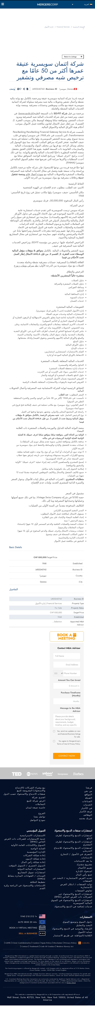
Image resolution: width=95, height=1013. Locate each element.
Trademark (34, 946)
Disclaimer (58, 943)
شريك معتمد (85, 818)
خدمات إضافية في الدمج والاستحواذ (73, 906)
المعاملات (40, 804)
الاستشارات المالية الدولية (31, 869)
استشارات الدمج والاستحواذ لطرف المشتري (74, 843)
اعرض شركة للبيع (36, 800)
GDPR (8, 943)
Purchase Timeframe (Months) (70, 694)
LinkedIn (84, 943)
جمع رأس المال (84, 874)
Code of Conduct (47, 946)
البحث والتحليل (84, 925)
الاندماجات (86, 857)
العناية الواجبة (38, 848)
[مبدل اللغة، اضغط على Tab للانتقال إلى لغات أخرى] (82, 4)
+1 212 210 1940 (28, 916)
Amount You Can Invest (69, 680)
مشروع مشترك (84, 864)
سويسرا (62, 89)
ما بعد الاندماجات (83, 861)
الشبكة (88, 798)
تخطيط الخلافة (37, 882)
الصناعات (87, 801)
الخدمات (87, 804)
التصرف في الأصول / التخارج (76, 854)
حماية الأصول (85, 932)
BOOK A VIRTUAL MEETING (23, 927)
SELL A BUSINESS (28, 933)
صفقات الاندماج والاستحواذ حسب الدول (24, 794)
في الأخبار (86, 808)
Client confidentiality (21, 943)
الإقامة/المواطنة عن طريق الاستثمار (72, 935)
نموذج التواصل (37, 820)
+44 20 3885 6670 (27, 922)
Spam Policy (46, 943)
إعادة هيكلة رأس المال (33, 862)
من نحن (88, 791)
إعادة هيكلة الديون (35, 858)
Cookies (36, 943)
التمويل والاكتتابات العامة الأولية (28, 845)
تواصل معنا (39, 816)
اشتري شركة (38, 797)
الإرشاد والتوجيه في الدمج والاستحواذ (72, 928)
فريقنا (89, 787)
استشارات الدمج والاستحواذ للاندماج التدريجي (73, 849)
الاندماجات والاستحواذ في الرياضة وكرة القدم (24, 887)
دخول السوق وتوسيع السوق (77, 921)
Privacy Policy (70, 943)
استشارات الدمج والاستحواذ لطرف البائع (74, 837)
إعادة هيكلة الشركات (34, 855)
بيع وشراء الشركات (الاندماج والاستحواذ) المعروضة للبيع (30, 789)
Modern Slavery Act (65, 946)
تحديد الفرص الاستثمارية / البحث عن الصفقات (72, 879)
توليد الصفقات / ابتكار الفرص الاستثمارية (76, 886)
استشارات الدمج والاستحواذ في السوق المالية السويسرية (71, 902)
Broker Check (71, 983)
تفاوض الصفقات (83, 890)
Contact (24, 946)
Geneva (70, 89)
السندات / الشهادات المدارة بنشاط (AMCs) (26, 877)
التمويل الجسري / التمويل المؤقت (27, 865)
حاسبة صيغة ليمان (35, 807)
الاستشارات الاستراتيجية (32, 835)
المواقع (88, 794)
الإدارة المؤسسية (36, 852)
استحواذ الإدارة (84, 871)
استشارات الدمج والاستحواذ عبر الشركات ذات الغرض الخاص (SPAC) (73, 895)
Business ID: (51, 89)
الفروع (41, 813)
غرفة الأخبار (85, 811)
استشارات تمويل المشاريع (31, 872)
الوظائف (87, 815)
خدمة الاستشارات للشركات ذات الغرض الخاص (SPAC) (24, 840)
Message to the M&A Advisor (70, 710)
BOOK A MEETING (66, 636)
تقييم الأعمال (85, 867)
